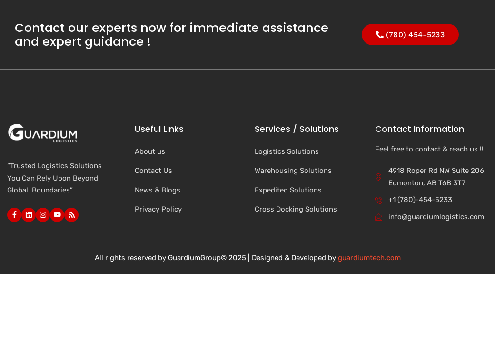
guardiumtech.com (369, 257)
